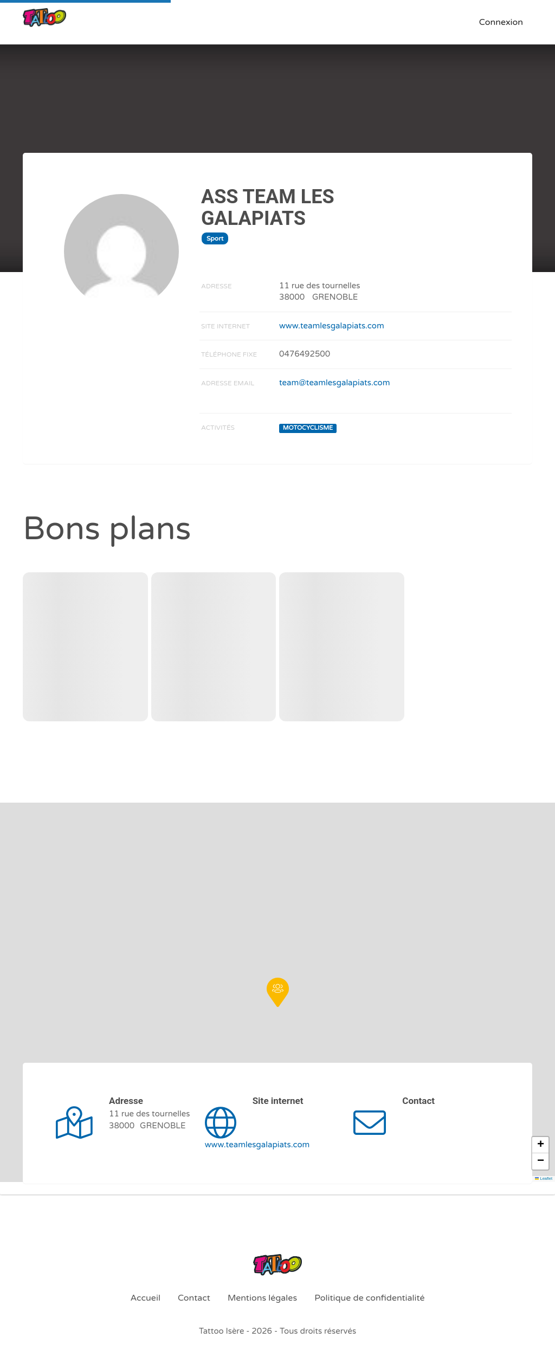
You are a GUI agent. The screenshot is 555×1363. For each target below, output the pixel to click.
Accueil (145, 1298)
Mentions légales (262, 1298)
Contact (194, 1298)
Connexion (501, 22)
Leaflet (543, 1178)
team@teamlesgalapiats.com (334, 382)
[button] (278, 992)
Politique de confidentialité (369, 1298)
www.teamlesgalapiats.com (331, 326)
